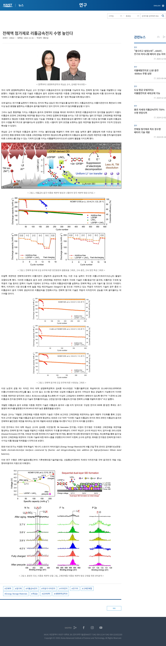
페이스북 (83, 627)
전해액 (8, 588)
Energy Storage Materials (16, 593)
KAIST (8, 5)
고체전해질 (87, 588)
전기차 (75, 588)
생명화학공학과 (61, 593)
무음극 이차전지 (49, 588)
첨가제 (19, 588)
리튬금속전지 (32, 588)
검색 (163, 16)
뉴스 (21, 5)
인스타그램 (92, 627)
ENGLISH (157, 5)
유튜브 (100, 627)
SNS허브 (68, 627)
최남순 (35, 593)
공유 (164, 37)
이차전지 (64, 588)
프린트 (158, 37)
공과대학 (46, 593)
